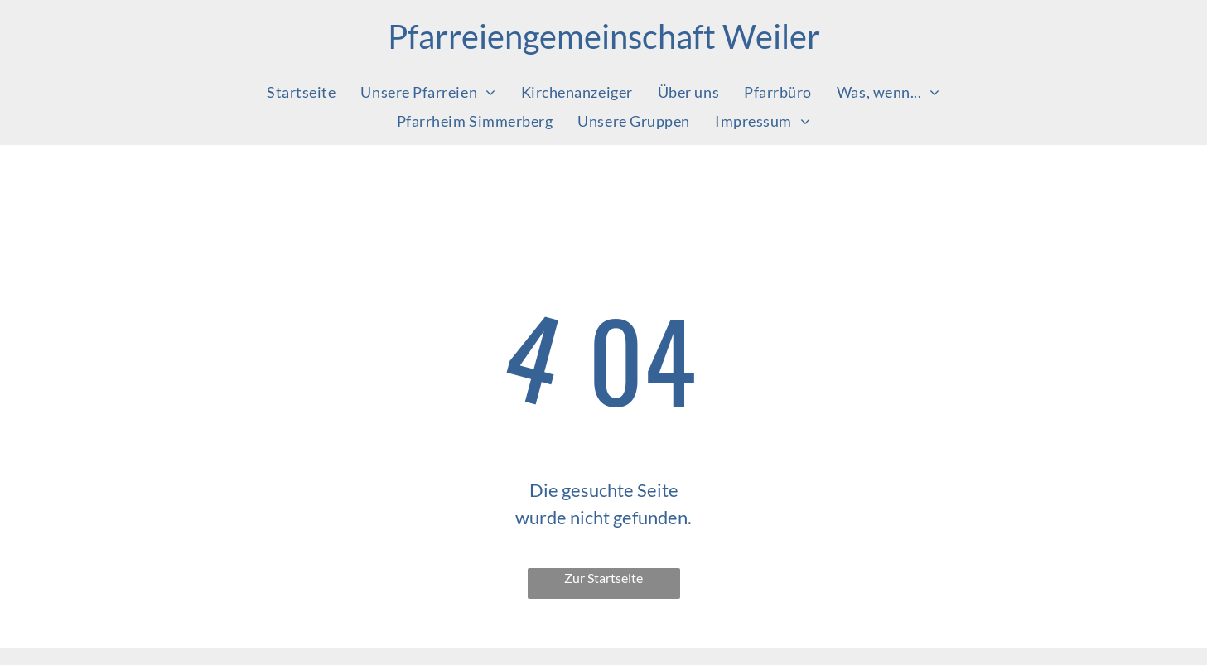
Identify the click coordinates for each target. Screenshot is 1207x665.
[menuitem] (301, 91)
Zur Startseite (603, 577)
